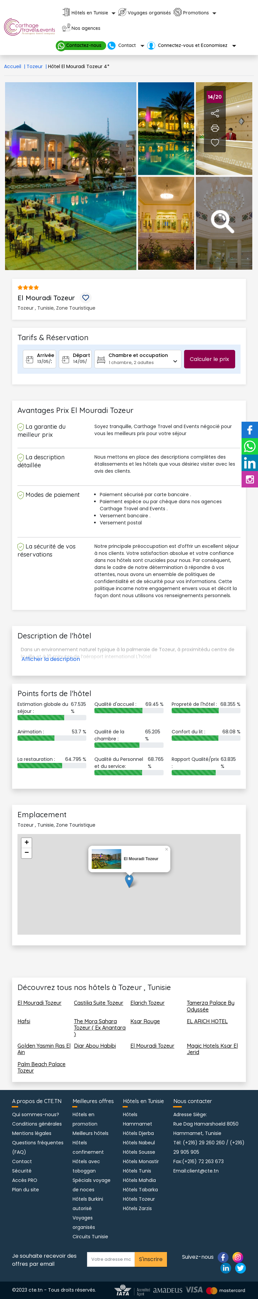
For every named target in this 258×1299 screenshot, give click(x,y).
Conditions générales (37, 1124)
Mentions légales (31, 1133)
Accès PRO (24, 1180)
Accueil (15, 66)
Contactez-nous (81, 45)
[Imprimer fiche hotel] (215, 127)
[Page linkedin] (225, 1267)
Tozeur (37, 66)
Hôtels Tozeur (139, 1199)
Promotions (196, 13)
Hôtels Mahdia (139, 1180)
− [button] (27, 853)
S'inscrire (151, 1259)
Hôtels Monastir (141, 1161)
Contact (22, 1161)
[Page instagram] (237, 1257)
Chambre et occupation (138, 355)
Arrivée (45, 355)
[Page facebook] (223, 1257)
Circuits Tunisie (90, 1236)
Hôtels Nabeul (139, 1142)
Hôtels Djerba (138, 1133)
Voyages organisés (149, 13)
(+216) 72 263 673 (203, 1161)
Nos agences (86, 28)
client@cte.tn (203, 1170)
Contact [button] (122, 46)
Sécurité (22, 1170)
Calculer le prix (209, 359)
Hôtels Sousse (139, 1152)
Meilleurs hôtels (91, 1133)
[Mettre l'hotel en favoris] (86, 297)
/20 (215, 97)
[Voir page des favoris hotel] (215, 142)
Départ (81, 355)
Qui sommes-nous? (35, 1114)
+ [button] (27, 843)
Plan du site (25, 1189)
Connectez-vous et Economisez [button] (188, 46)
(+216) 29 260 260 (203, 1142)
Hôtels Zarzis (137, 1208)
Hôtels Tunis (137, 1170)
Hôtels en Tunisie (90, 13)
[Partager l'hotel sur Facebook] (215, 113)
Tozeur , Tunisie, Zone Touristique (56, 308)
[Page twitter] (240, 1267)
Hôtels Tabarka (140, 1189)
